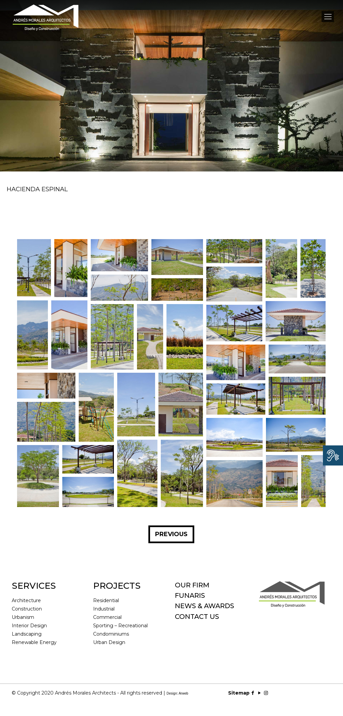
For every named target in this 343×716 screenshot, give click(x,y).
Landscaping (27, 634)
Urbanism (23, 617)
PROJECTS (117, 585)
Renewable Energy (34, 642)
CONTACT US (197, 617)
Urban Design (109, 642)
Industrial (104, 609)
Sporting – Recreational (120, 626)
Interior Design (29, 626)
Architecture (26, 600)
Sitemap (239, 693)
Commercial (107, 617)
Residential (106, 600)
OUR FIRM (192, 585)
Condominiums (111, 634)
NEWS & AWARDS (204, 606)
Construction (27, 609)
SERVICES (34, 585)
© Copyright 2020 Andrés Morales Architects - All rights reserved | (100, 693)
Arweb (183, 693)
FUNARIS (190, 595)
